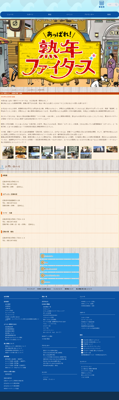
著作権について (69, 289)
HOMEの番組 (46, 304)
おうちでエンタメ (86, 366)
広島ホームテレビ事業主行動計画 (13, 380)
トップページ (6, 90)
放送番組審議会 (9, 329)
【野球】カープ (88, 344)
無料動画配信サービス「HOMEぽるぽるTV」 (94, 354)
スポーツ (30, 14)
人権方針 (7, 308)
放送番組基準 (9, 326)
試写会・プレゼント (49, 379)
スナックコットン (48, 330)
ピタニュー (46, 308)
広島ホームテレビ (10, 4)
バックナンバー (48, 256)
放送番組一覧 (47, 306)
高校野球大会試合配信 (87, 326)
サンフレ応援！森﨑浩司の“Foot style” (54, 321)
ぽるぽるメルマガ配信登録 (11, 383)
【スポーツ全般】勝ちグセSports (93, 350)
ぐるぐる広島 (85, 377)
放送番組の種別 (9, 331)
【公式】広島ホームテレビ (91, 340)
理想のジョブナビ (86, 373)
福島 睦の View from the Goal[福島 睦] (54, 359)
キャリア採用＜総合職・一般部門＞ (15, 361)
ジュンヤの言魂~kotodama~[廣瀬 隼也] (54, 357)
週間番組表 (45, 301)
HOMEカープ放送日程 (87, 321)
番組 (49, 14)
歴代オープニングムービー (52, 275)
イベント (69, 14)
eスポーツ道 (47, 325)
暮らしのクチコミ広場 (87, 375)
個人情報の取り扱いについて (84, 289)
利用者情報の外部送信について (14, 350)
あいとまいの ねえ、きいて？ (52, 332)
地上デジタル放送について (13, 339)
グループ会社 (9, 310)
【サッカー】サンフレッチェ (92, 346)
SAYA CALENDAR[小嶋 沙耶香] (52, 352)
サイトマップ (30, 289)
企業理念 (7, 306)
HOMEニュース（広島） (88, 301)
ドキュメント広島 (48, 317)
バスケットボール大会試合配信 (90, 328)
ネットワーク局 (9, 312)
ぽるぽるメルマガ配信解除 (11, 386)
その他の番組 (46, 338)
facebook (47, 281)
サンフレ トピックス (87, 324)
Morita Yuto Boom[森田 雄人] (52, 361)
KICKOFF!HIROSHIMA (50, 315)
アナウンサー (89, 14)
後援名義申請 (8, 378)
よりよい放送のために (10, 324)
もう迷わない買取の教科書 (89, 368)
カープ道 (45, 328)
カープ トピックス (86, 319)
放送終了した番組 (47, 336)
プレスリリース (9, 314)
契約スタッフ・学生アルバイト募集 (15, 367)
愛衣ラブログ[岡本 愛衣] (50, 350)
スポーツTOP (85, 317)
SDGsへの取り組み (9, 371)
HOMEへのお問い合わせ (44, 289)
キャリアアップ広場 (87, 370)
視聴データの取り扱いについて (14, 352)
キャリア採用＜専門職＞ (12, 363)
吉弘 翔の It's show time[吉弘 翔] (53, 363)
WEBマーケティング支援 (11, 388)
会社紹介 (6, 301)
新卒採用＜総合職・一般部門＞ (14, 359)
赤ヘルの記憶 (47, 313)
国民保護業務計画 (10, 335)
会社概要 (7, 304)
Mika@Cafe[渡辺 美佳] (50, 365)
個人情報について (9, 343)
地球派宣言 (8, 374)
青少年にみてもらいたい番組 (13, 337)
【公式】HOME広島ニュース (92, 342)
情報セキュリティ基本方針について (15, 346)
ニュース (10, 14)
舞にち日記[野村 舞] (49, 354)
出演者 (46, 262)
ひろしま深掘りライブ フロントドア (54, 311)
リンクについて (58, 289)
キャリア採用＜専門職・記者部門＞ (15, 365)
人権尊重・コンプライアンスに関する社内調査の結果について (22, 319)
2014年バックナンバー (18, 90)
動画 (109, 14)
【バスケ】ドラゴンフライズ (92, 348)
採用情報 (6, 356)
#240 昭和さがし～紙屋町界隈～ (36, 90)
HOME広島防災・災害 (87, 305)
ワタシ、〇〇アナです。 (50, 323)
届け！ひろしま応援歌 (49, 319)
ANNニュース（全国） (87, 303)
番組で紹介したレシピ (50, 269)
